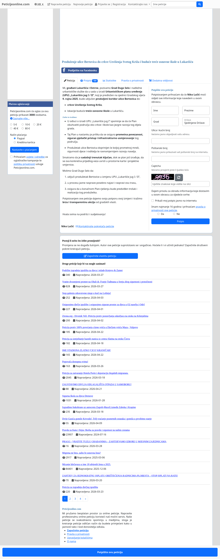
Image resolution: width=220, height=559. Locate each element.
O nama (71, 541)
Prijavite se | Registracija (110, 4)
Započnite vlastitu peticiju (100, 256)
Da (162, 214)
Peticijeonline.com (16, 4)
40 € (15, 128)
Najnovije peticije (83, 4)
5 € (15, 124)
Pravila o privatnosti (132, 80)
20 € (39, 124)
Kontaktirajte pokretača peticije (95, 226)
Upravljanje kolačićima (80, 537)
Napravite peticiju (59, 4)
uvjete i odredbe (35, 156)
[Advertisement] (136, 34)
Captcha (156, 166)
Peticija (69, 80)
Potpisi (89, 80)
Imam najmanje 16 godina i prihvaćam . (178, 208)
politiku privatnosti (24, 164)
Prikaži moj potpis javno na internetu (176, 200)
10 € (27, 124)
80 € (27, 128)
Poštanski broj (159, 148)
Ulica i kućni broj (160, 130)
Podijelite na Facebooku (79, 70)
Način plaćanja (18, 134)
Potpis (180, 221)
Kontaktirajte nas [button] (138, 4)
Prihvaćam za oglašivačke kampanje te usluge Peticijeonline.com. (31, 162)
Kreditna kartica (26, 142)
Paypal (21, 138)
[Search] (174, 4)
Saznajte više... (20, 118)
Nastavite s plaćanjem (24, 149)
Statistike (109, 80)
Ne (178, 214)
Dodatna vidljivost (161, 80)
